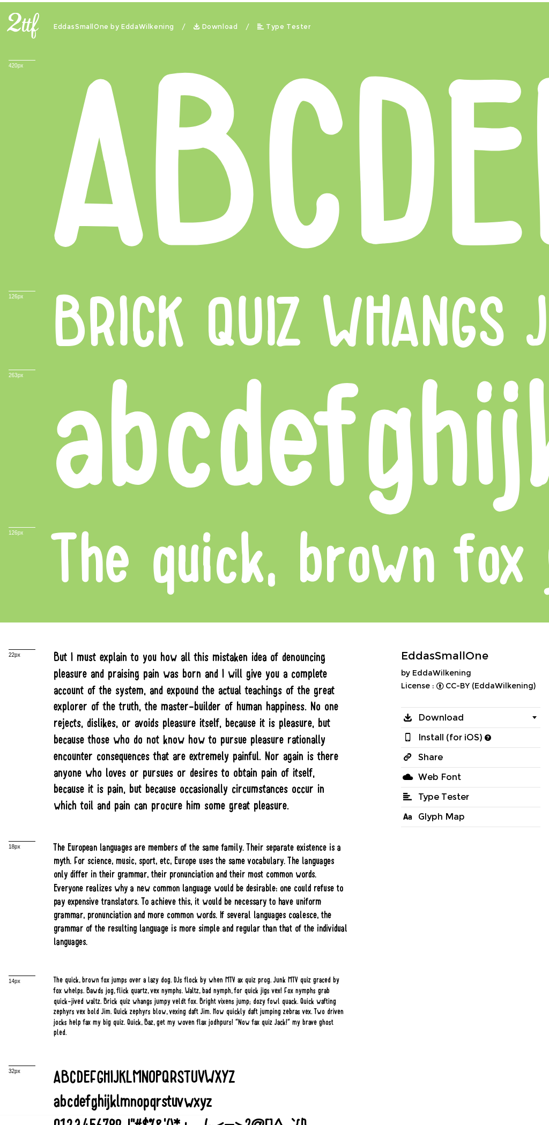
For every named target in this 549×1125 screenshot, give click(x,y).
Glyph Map (441, 817)
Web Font (439, 777)
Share (430, 757)
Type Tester (288, 27)
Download (220, 27)
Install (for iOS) (450, 737)
